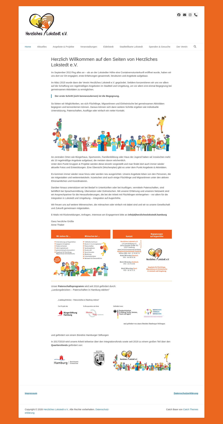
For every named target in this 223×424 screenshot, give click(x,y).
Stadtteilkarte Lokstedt (131, 46)
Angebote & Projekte (63, 46)
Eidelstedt (108, 46)
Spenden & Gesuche (159, 46)
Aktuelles (42, 46)
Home (28, 46)
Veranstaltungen (88, 46)
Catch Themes (190, 409)
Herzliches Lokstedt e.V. (56, 409)
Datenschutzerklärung (186, 393)
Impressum (31, 393)
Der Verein (182, 46)
